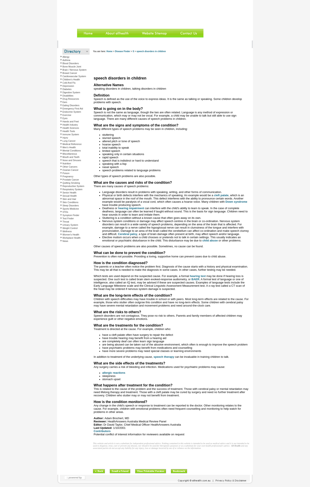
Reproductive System (73, 186)
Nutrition (66, 163)
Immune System (70, 134)
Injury (65, 137)
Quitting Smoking (71, 183)
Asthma (66, 60)
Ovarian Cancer (70, 170)
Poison (66, 173)
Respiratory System (72, 189)
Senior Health (69, 192)
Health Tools (68, 131)
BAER (195, 279)
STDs (65, 212)
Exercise (66, 115)
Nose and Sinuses (71, 160)
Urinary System (70, 225)
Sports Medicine (70, 208)
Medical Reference (72, 144)
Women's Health (70, 234)
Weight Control (70, 228)
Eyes (65, 118)
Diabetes (66, 89)
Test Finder (68, 218)
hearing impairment (131, 208)
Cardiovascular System (74, 76)
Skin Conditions (70, 202)
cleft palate (221, 195)
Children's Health (71, 79)
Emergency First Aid (72, 108)
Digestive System (71, 92)
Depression (68, 86)
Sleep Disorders (70, 205)
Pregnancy (67, 176)
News (65, 241)
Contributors (102, 431)
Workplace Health (71, 237)
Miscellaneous (69, 153)
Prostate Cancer (70, 179)
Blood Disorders (70, 63)
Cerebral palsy (127, 234)
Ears (64, 102)
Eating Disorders (70, 105)
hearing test (198, 276)
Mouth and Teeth (70, 157)
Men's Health (69, 147)
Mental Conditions (71, 150)
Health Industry (70, 124)
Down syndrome (236, 201)
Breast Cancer (69, 73)
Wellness (67, 231)
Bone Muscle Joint (71, 66)
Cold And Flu (69, 82)
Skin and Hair (69, 199)
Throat (65, 221)
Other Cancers (69, 166)
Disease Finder (122, 51)
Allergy (66, 57)
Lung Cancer (69, 141)
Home (109, 51)
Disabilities (67, 95)
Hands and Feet (70, 121)
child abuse (210, 240)
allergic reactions (113, 372)
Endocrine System (71, 111)
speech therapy (163, 356)
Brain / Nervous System (74, 69)
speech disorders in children (151, 51)
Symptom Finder (70, 215)
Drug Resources (70, 99)
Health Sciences (70, 128)
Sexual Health (69, 195)
